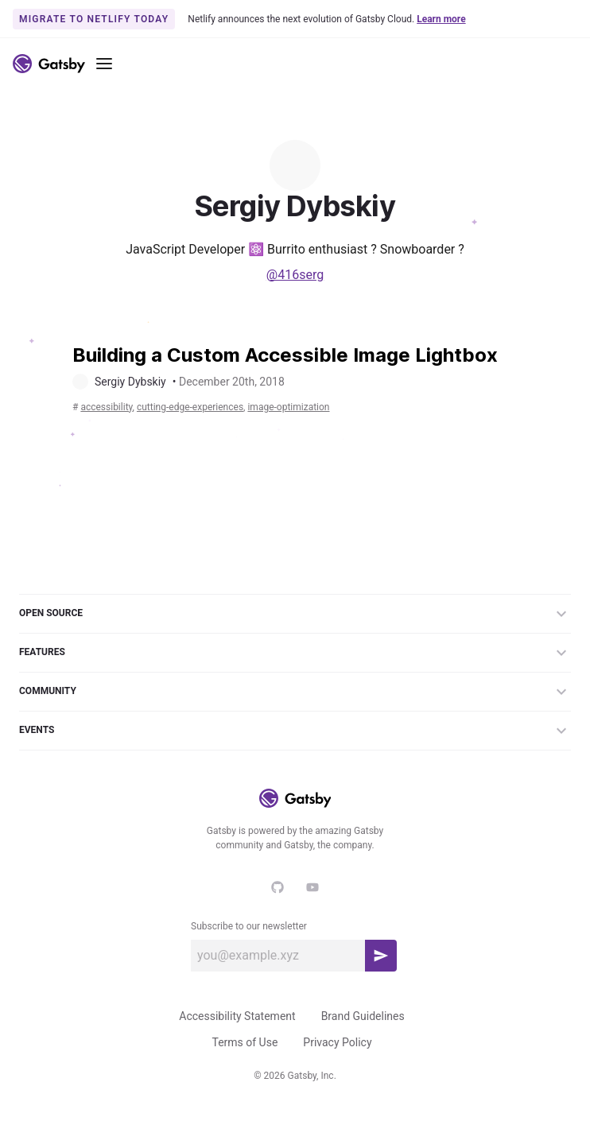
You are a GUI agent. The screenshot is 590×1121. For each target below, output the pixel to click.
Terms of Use (245, 1042)
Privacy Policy (337, 1042)
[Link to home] (49, 63)
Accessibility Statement (237, 1016)
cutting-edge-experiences (190, 407)
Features (295, 652)
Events (295, 730)
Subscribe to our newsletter (249, 926)
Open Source (295, 613)
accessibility (106, 407)
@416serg (295, 274)
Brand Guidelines (363, 1016)
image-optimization (288, 407)
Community (295, 691)
